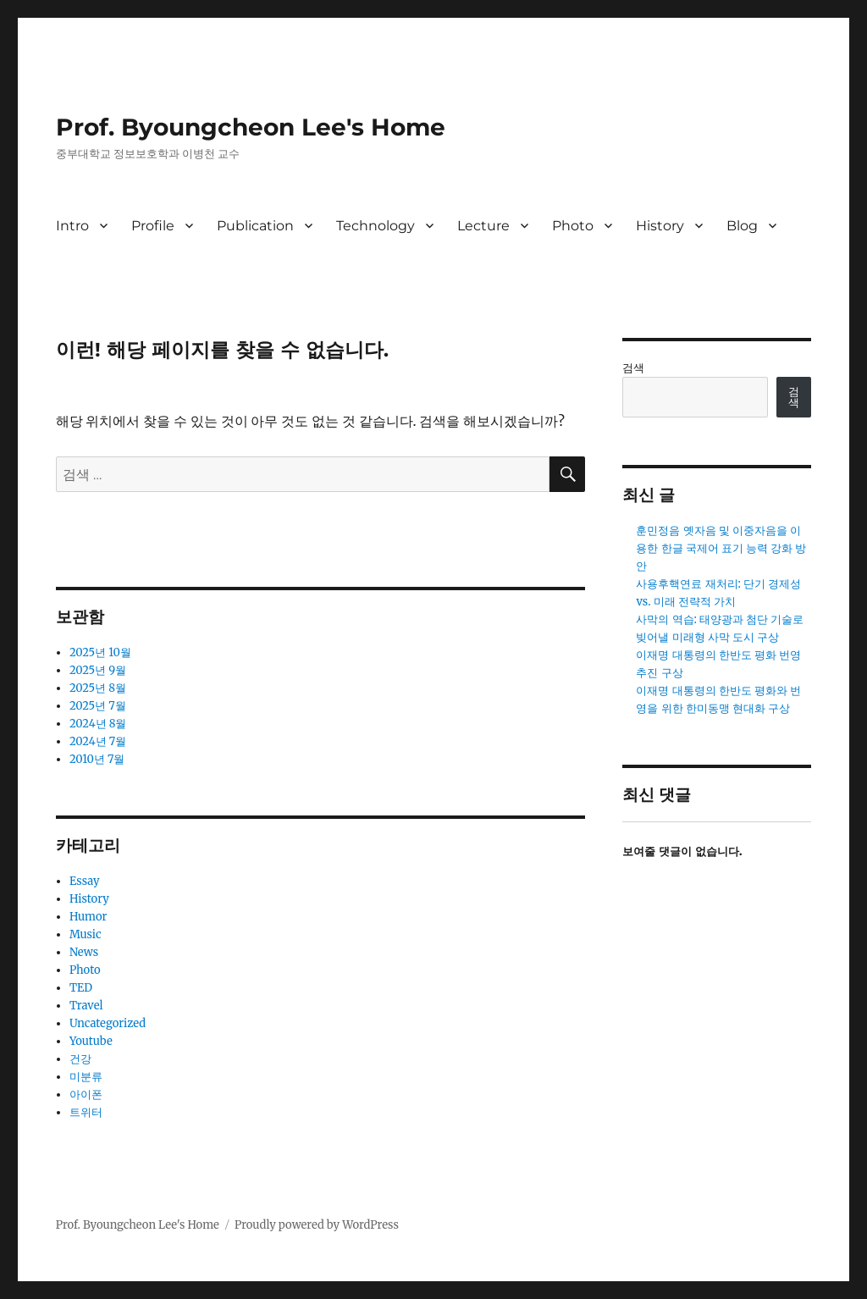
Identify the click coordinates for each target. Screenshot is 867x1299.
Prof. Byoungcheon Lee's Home (250, 127)
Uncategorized (107, 1023)
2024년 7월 (97, 741)
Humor (88, 916)
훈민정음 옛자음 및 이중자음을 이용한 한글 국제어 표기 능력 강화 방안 (721, 548)
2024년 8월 (98, 723)
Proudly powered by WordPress (317, 1225)
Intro (72, 226)
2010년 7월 (97, 759)
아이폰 (85, 1094)
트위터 (85, 1112)
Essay (84, 881)
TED (80, 988)
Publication (255, 226)
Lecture (483, 226)
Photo (573, 226)
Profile (152, 226)
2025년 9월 (97, 670)
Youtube (91, 1041)
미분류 (85, 1077)
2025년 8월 (97, 688)
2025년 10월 (100, 652)
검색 (633, 368)
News (83, 952)
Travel (86, 1005)
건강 (80, 1059)
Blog (742, 226)
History (660, 226)
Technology (375, 226)
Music (85, 934)
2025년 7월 (97, 706)
